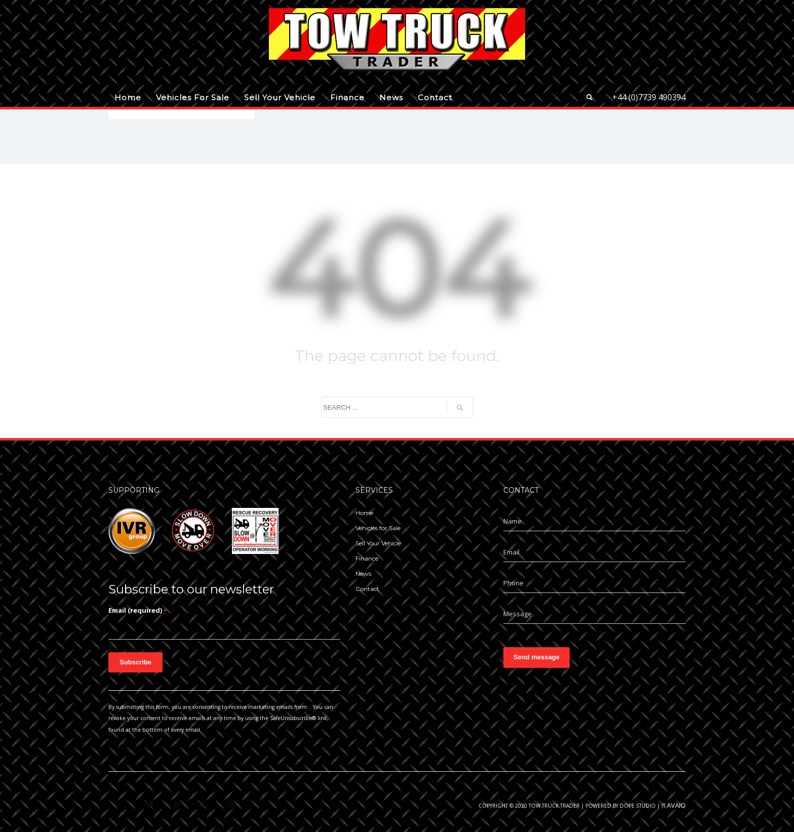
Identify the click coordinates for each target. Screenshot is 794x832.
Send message (536, 657)
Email (511, 552)
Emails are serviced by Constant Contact (254, 729)
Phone (513, 582)
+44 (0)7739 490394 (649, 97)
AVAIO (676, 805)
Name (512, 521)
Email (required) (137, 610)
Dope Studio (638, 805)
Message (517, 613)
